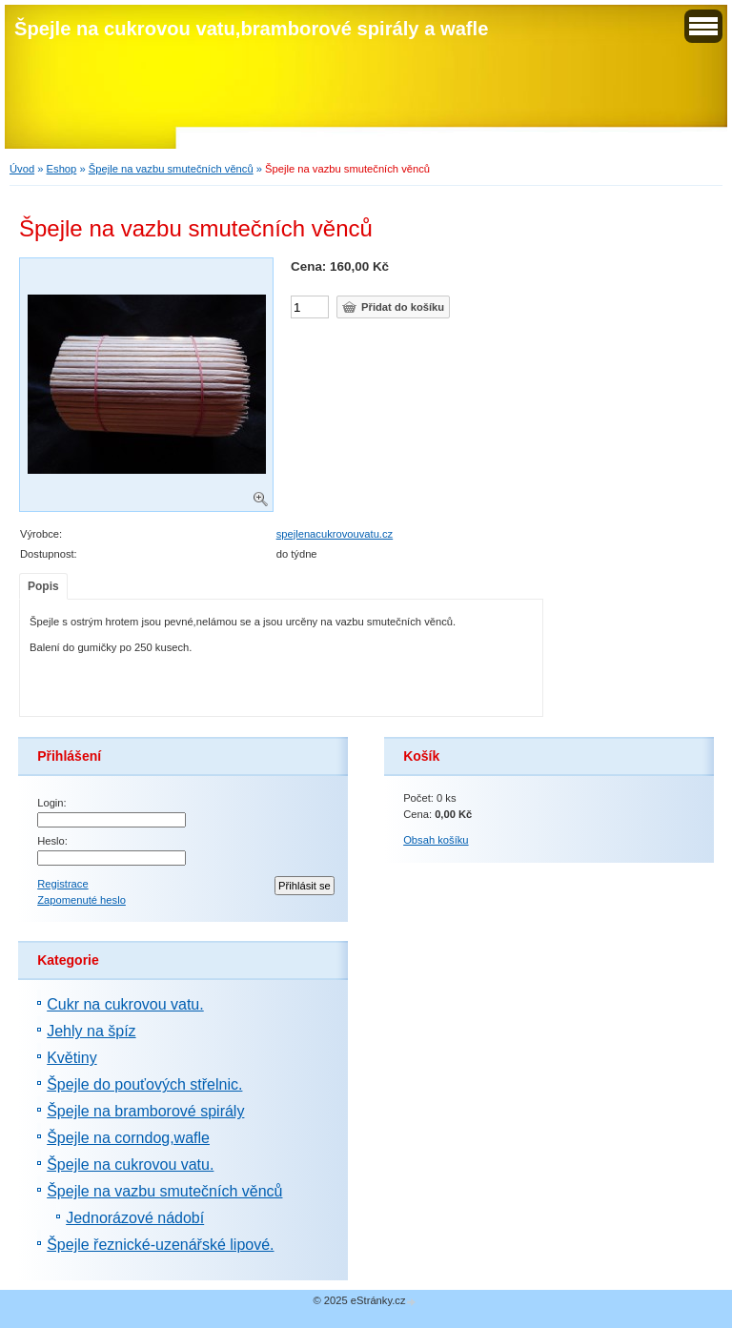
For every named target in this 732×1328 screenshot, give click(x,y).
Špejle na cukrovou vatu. (130, 1164)
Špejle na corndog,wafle (128, 1138)
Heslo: (52, 841)
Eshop (62, 168)
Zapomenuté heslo (81, 900)
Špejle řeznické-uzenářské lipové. (160, 1244)
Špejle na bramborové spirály (145, 1111)
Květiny (71, 1058)
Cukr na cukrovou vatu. (125, 1004)
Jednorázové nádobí (135, 1218)
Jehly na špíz (91, 1031)
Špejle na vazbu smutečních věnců (171, 168)
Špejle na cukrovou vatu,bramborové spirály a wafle (251, 28)
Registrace (62, 883)
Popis (43, 586)
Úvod (22, 168)
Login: (51, 802)
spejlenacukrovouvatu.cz (335, 534)
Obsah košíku (435, 840)
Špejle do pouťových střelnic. (144, 1084)
